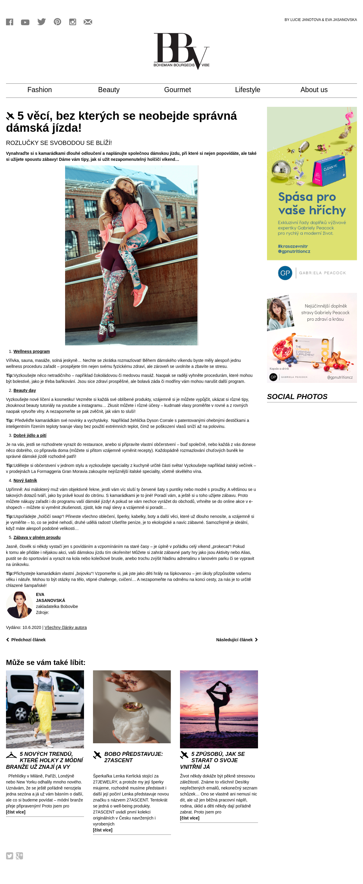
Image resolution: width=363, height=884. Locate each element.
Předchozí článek (26, 639)
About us (320, 90)
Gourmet (182, 90)
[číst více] (16, 812)
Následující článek (237, 639)
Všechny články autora (65, 627)
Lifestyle (253, 90)
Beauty (114, 90)
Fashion (46, 90)
